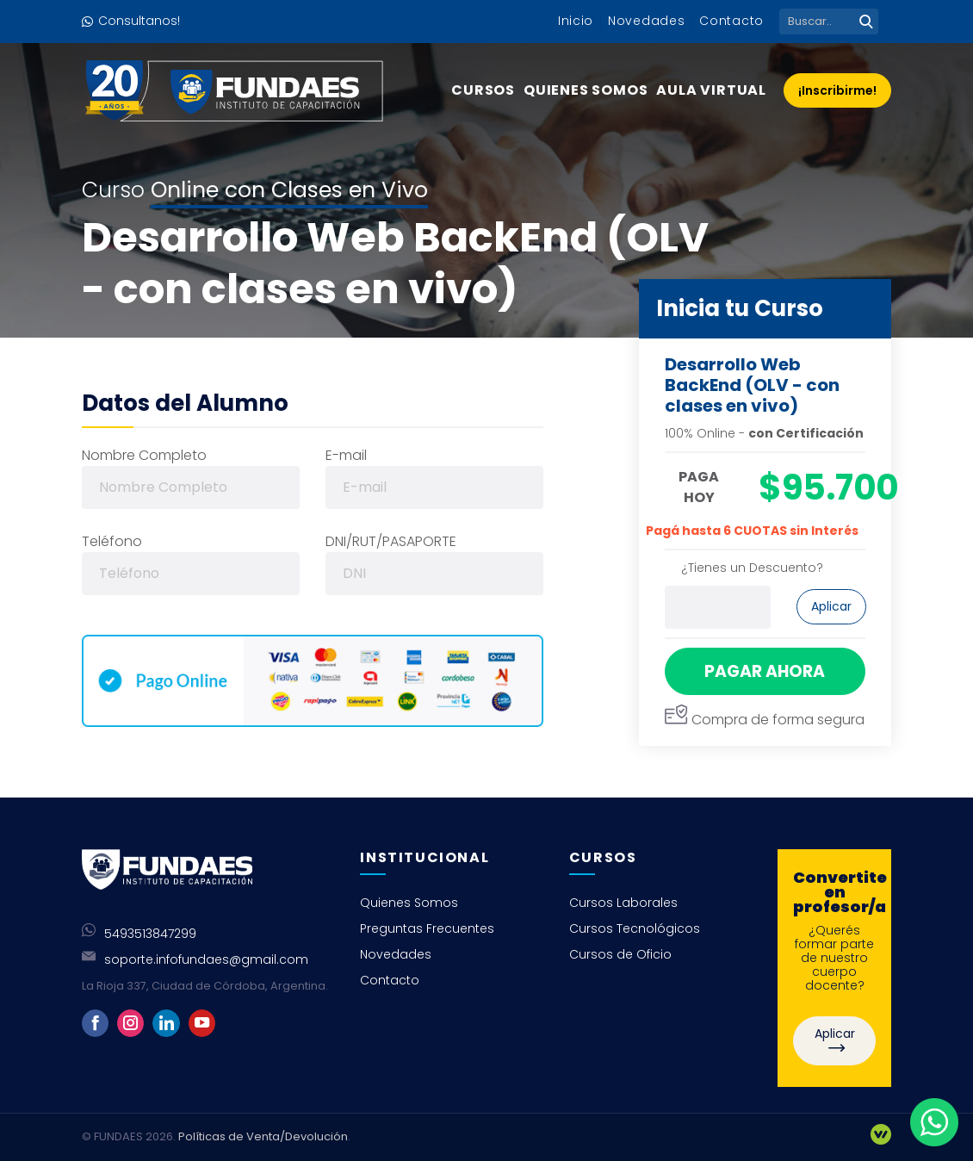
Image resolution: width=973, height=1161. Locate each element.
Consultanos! (139, 20)
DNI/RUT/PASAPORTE (390, 541)
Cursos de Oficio (620, 954)
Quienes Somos (586, 90)
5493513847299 (150, 933)
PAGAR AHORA (764, 671)
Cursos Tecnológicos (634, 928)
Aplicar (831, 606)
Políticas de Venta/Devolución (263, 1136)
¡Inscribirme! (837, 90)
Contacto (731, 20)
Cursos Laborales (623, 902)
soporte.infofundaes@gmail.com (206, 959)
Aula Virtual (711, 90)
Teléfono (112, 541)
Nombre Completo (144, 455)
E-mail (346, 455)
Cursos (483, 90)
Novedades (646, 20)
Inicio (575, 20)
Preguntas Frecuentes (427, 928)
